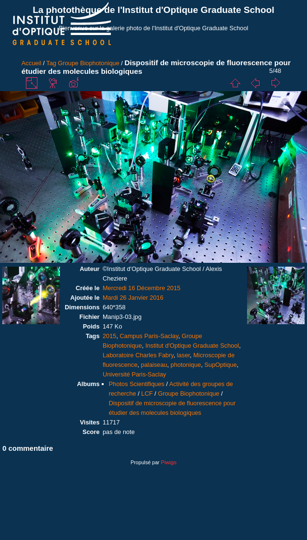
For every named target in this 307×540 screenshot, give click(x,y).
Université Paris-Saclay (134, 374)
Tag (52, 63)
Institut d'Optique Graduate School (192, 345)
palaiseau (154, 364)
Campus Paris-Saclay (149, 336)
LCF (147, 393)
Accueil (31, 63)
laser (183, 355)
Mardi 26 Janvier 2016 (133, 297)
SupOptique (220, 364)
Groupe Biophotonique (88, 63)
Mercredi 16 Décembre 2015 (141, 288)
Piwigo (168, 462)
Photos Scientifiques (137, 383)
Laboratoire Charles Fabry (138, 355)
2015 (109, 336)
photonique (186, 364)
